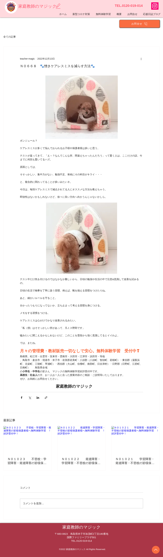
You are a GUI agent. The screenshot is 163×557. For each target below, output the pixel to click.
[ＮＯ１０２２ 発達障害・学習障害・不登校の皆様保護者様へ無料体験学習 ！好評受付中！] (82, 439)
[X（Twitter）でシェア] (29, 397)
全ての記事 (9, 36)
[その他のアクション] (141, 59)
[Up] (156, 550)
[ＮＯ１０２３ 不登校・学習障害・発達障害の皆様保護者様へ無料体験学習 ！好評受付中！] (27, 439)
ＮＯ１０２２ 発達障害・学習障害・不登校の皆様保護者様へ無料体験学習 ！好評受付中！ (81, 461)
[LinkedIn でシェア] (37, 397)
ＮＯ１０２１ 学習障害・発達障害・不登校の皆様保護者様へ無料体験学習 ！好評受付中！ (134, 461)
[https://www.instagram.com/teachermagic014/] (155, 6)
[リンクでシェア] (46, 397)
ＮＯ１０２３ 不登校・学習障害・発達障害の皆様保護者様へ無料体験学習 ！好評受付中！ (26, 461)
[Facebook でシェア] (21, 397)
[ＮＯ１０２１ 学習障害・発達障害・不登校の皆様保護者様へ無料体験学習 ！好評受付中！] (135, 439)
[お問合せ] (139, 24)
